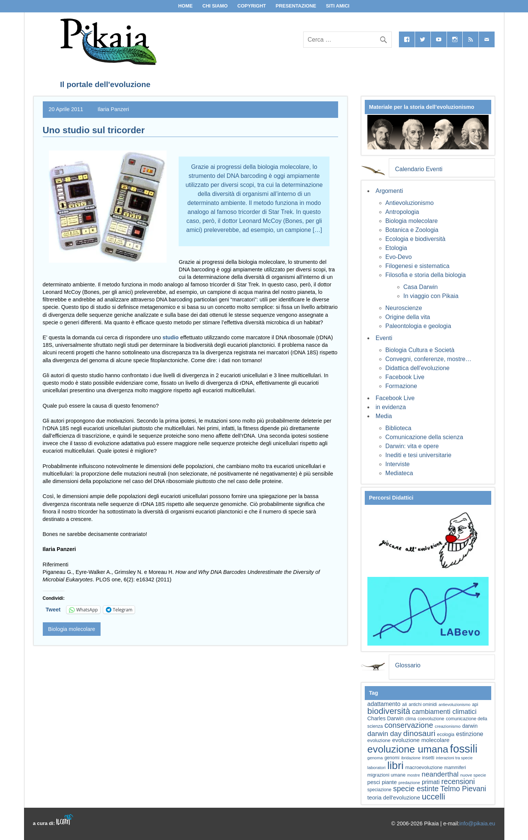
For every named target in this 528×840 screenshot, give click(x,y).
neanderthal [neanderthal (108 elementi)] (440, 774)
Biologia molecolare (71, 629)
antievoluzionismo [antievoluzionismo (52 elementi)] (455, 704)
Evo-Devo (398, 257)
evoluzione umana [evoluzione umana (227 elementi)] (407, 749)
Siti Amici (337, 6)
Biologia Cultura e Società (419, 350)
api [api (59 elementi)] (475, 704)
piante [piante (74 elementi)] (389, 782)
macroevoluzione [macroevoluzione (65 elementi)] (423, 767)
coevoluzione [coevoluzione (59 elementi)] (431, 718)
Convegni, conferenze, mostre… (428, 359)
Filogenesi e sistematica (417, 266)
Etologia (396, 248)
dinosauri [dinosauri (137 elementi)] (419, 733)
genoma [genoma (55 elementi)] (375, 758)
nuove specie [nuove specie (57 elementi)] (473, 774)
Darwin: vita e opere (412, 446)
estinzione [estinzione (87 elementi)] (469, 733)
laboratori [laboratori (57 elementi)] (376, 767)
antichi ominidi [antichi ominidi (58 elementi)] (423, 704)
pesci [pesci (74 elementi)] (373, 782)
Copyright (252, 6)
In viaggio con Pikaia (431, 296)
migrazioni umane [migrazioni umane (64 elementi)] (386, 775)
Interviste (397, 464)
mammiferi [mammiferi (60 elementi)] (455, 767)
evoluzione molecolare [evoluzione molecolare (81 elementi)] (421, 740)
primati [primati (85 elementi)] (431, 782)
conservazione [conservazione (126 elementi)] (408, 725)
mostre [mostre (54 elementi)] (413, 775)
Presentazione (296, 6)
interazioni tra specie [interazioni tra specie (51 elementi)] (454, 758)
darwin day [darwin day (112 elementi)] (384, 734)
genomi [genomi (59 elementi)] (392, 757)
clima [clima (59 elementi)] (410, 718)
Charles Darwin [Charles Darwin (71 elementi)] (385, 718)
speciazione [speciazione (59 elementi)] (379, 789)
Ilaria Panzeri (113, 109)
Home (185, 6)
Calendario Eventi (418, 169)
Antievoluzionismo (409, 203)
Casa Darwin (420, 287)
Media (384, 416)
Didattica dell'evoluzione (417, 368)
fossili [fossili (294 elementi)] (463, 748)
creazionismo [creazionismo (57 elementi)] (448, 726)
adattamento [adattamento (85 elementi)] (383, 704)
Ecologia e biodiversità (415, 239)
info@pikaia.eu (477, 823)
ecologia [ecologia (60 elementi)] (445, 734)
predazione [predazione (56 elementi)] (409, 782)
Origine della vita (407, 317)
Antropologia (402, 212)
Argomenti (389, 191)
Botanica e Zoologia (411, 230)
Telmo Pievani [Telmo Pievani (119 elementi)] (463, 788)
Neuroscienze (403, 308)
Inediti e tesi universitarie (418, 455)
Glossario (408, 665)
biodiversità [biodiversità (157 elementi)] (388, 711)
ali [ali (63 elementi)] (404, 704)
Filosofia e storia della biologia (425, 275)
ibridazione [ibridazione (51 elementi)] (411, 758)
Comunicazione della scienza (424, 437)
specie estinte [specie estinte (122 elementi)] (415, 788)
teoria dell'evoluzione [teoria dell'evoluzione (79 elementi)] (393, 797)
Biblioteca (398, 428)
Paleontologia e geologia (418, 326)
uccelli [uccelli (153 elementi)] (433, 796)
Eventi (384, 338)
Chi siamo (215, 6)
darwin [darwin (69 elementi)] (470, 726)
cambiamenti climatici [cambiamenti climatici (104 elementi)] (444, 711)
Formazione (401, 386)
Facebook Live (404, 377)
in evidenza (391, 407)
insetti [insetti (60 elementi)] (428, 757)
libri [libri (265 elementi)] (395, 765)
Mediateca (399, 473)
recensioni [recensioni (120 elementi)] (458, 781)
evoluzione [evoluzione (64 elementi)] (379, 740)
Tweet (53, 610)
